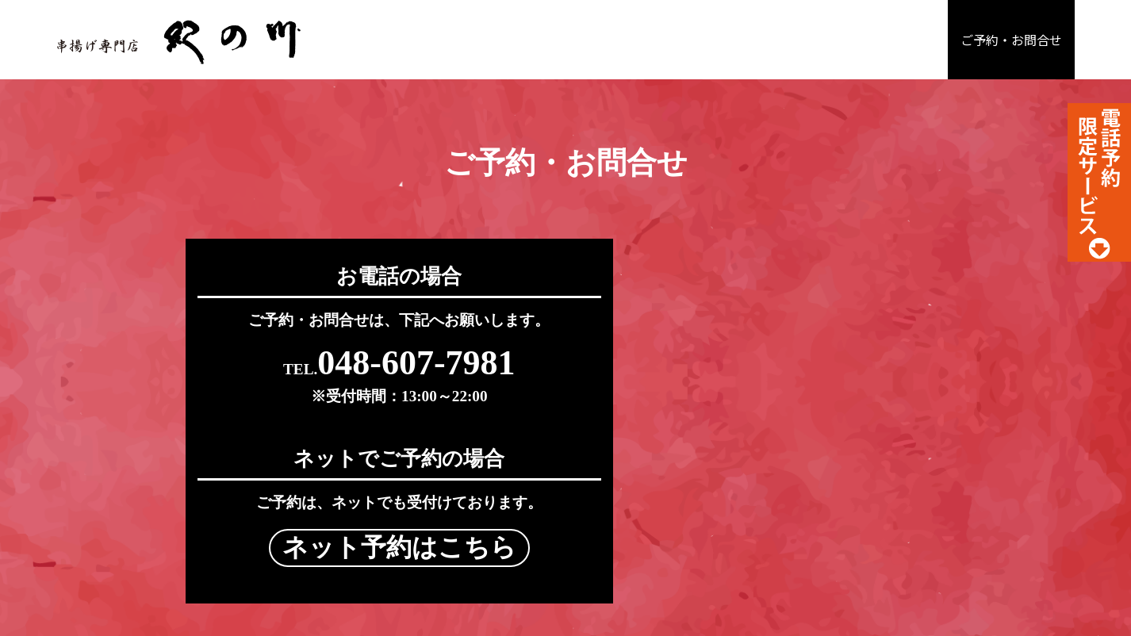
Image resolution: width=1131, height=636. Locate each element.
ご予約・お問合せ (1011, 40)
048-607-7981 (367, 366)
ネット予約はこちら (764, 368)
